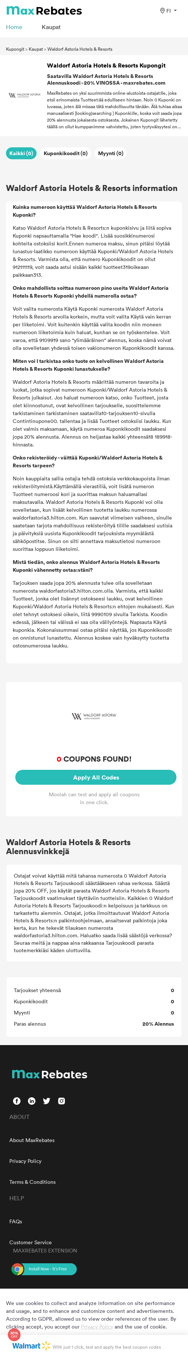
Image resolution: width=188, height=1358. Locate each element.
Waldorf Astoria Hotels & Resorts (79, 49)
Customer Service (30, 1242)
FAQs (15, 1221)
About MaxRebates (31, 1140)
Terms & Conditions (32, 1181)
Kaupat (36, 49)
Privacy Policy (25, 1160)
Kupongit (15, 49)
